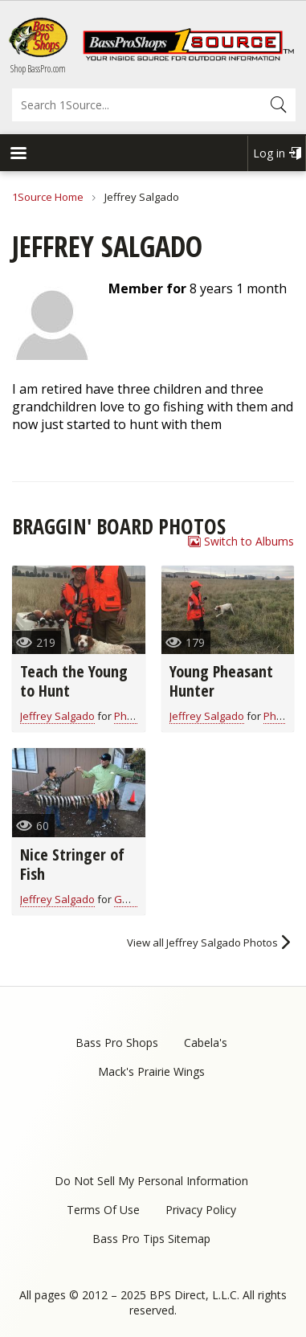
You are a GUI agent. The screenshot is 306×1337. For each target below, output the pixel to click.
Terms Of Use (103, 1209)
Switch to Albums (249, 541)
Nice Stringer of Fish (72, 864)
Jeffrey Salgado (57, 716)
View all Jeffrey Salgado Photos (202, 942)
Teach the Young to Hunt (74, 680)
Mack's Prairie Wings (151, 1071)
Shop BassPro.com (38, 69)
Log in (269, 153)
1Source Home (48, 197)
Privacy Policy (200, 1209)
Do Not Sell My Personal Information (151, 1180)
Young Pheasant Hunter (221, 680)
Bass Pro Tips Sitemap (151, 1238)
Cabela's (205, 1042)
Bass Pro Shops (116, 1042)
